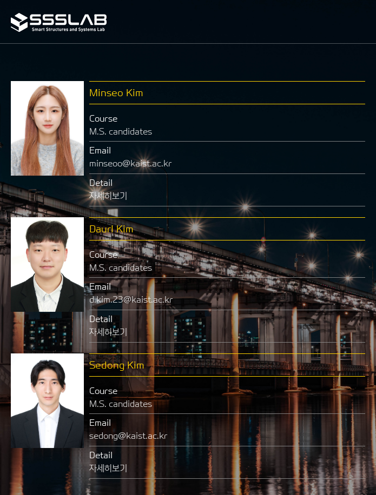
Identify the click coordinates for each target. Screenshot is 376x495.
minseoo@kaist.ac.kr (130, 163)
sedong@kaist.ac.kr (128, 436)
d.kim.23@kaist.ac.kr (131, 300)
